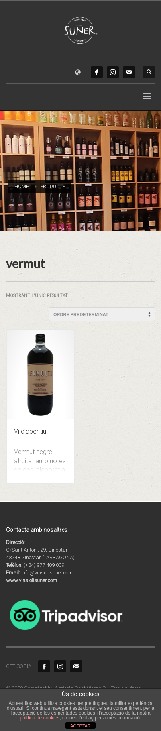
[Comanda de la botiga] (102, 314)
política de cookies (40, 718)
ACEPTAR (80, 725)
